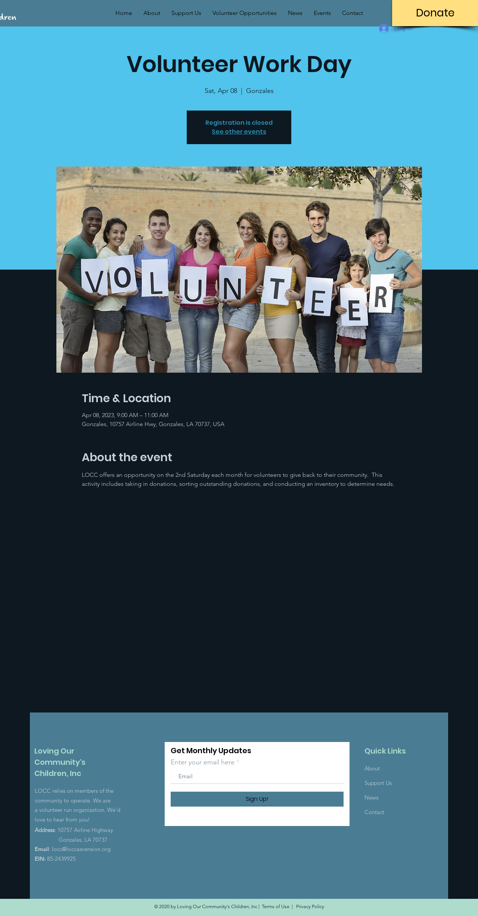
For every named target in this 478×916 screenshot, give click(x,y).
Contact (374, 812)
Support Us (378, 782)
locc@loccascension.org (81, 849)
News (371, 797)
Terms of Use (275, 906)
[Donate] (435, 13)
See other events (239, 131)
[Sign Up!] (257, 799)
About (372, 768)
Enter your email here (203, 762)
